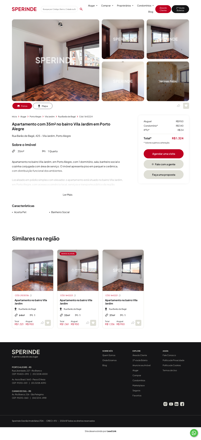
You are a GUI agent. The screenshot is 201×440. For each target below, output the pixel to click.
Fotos (22, 106)
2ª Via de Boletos (180, 9)
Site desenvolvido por (100, 431)
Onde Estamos (109, 360)
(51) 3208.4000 (40, 374)
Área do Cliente (163, 9)
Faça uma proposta (163, 174)
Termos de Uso (170, 370)
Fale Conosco (169, 355)
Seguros (136, 390)
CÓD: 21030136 (23, 295)
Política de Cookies (172, 365)
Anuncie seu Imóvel (142, 365)
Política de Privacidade (173, 360)
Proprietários (125, 5)
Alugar (92, 5)
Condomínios (145, 5)
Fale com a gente (163, 164)
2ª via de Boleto (140, 360)
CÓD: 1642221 (113, 295)
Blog (150, 11)
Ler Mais (67, 194)
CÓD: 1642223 (68, 295)
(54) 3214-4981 (39, 398)
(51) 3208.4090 (38, 383)
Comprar (107, 5)
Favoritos (137, 395)
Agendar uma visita (163, 153)
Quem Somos (108, 355)
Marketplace (139, 385)
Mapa (43, 106)
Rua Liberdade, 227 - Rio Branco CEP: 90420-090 (27, 370)
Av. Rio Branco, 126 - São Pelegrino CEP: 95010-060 (28, 394)
